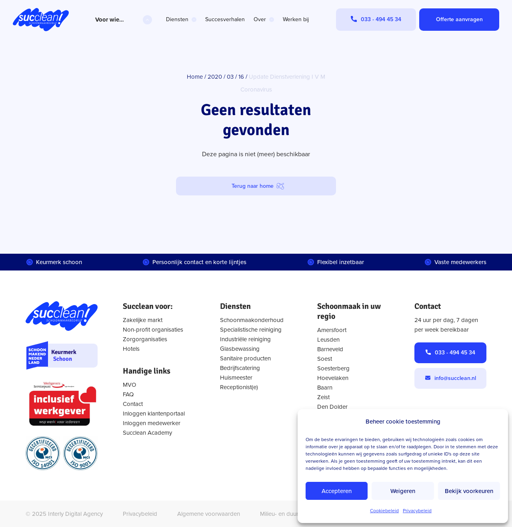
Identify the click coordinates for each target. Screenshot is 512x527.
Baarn (324, 387)
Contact (133, 404)
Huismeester (236, 377)
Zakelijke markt (142, 320)
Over (260, 19)
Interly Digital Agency (75, 513)
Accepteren (337, 491)
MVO (129, 384)
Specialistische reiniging (251, 329)
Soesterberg (333, 368)
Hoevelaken (332, 378)
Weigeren (402, 491)
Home (195, 76)
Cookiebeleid (384, 510)
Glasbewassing (240, 348)
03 (230, 76)
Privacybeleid (417, 510)
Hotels (131, 348)
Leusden (328, 339)
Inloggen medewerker (151, 423)
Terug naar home (253, 186)
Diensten (177, 19)
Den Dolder (332, 406)
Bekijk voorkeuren (469, 491)
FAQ (128, 394)
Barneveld (330, 349)
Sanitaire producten (245, 358)
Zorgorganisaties (145, 339)
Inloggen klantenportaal (154, 413)
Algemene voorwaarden (208, 513)
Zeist (323, 397)
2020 (215, 76)
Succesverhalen (225, 19)
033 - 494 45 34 (455, 352)
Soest (324, 358)
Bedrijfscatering (240, 368)
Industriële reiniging (245, 339)
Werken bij (296, 19)
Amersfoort (331, 330)
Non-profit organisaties (153, 329)
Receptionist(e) (239, 387)
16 (241, 76)
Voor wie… (109, 19)
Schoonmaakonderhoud (252, 320)
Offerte (459, 19)
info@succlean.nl (455, 378)
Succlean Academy (147, 432)
